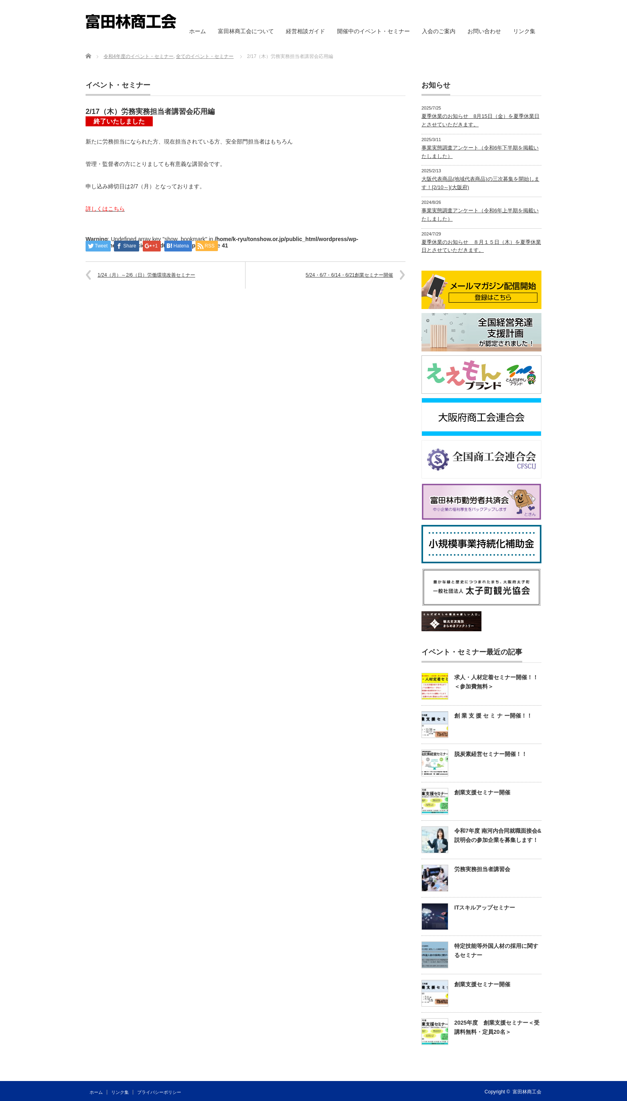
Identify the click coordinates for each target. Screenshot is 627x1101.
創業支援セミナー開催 (482, 792)
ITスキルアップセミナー (484, 907)
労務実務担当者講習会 (482, 869)
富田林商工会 (527, 1092)
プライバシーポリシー (159, 1092)
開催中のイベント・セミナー (373, 31)
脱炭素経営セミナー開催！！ (490, 754)
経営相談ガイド (305, 31)
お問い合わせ (484, 31)
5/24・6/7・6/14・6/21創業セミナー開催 (349, 275)
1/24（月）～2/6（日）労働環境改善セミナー (146, 275)
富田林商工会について (246, 31)
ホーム (197, 31)
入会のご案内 (438, 31)
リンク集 (524, 31)
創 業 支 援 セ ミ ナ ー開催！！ (493, 715)
